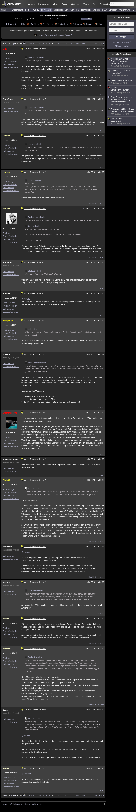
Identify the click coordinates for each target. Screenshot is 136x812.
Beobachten (63, 24)
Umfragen (113, 10)
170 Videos (48, 24)
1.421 (53, 43)
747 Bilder (34, 24)
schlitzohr (7, 547)
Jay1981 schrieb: (33, 271)
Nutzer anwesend (121, 17)
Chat (86, 4)
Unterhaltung (124, 10)
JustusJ (6, 768)
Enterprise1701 (10, 413)
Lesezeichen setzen (11, 67)
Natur (104, 10)
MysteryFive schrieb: (35, 108)
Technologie (86, 10)
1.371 (29, 43)
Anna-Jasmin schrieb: (35, 363)
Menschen (5, 10)
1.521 (82, 43)
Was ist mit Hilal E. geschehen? (121, 121)
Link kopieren (8, 64)
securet (6, 209)
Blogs (55, 4)
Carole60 (7, 172)
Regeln (27, 804)
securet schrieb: (33, 489)
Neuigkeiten (105, 4)
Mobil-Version (37, 804)
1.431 (70, 43)
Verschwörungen (72, 10)
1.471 (76, 43)
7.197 (91, 43)
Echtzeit (31, 4)
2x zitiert (92, 542)
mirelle (6, 619)
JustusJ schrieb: (33, 181)
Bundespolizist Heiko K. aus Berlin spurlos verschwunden (121, 111)
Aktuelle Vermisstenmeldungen (121, 90)
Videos (64, 4)
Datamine (7, 136)
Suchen (89, 24)
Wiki (94, 4)
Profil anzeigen (9, 58)
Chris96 (6, 480)
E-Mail (89, 19)
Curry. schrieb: (32, 226)
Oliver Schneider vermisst (121, 81)
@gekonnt (25, 552)
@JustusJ (25, 299)
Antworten (77, 24)
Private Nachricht (10, 61)
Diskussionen (43, 4)
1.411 (35, 43)
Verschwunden (63, 19)
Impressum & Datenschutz (12, 804)
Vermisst (47, 19)
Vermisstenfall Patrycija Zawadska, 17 (121, 73)
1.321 (23, 43)
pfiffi (5, 49)
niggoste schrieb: (33, 144)
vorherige (11, 43)
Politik (27, 10)
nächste (98, 43)
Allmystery (14, 3)
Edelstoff (7, 354)
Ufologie (96, 10)
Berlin (54, 19)
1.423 (64, 43)
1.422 (58, 43)
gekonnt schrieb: (33, 329)
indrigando (8, 320)
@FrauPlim (26, 774)
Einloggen (123, 37)
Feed (83, 19)
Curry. (5, 710)
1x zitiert (92, 204)
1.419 (41, 43)
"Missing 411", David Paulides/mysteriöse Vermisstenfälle (121, 62)
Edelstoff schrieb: (33, 657)
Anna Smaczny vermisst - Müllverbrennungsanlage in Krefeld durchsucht (121, 101)
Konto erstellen (123, 46)
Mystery (35, 10)
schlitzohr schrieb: (34, 591)
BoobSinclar (8, 99)
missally (6, 649)
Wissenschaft (17, 10)
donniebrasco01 (10, 459)
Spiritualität (57, 10)
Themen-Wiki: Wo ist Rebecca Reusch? (54, 35)
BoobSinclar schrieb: (35, 57)
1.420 (47, 43)
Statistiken (75, 4)
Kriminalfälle (46, 10)
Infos (99, 24)
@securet (25, 735)
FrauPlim (7, 293)
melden (101, 94)
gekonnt (6, 582)
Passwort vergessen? (121, 42)
